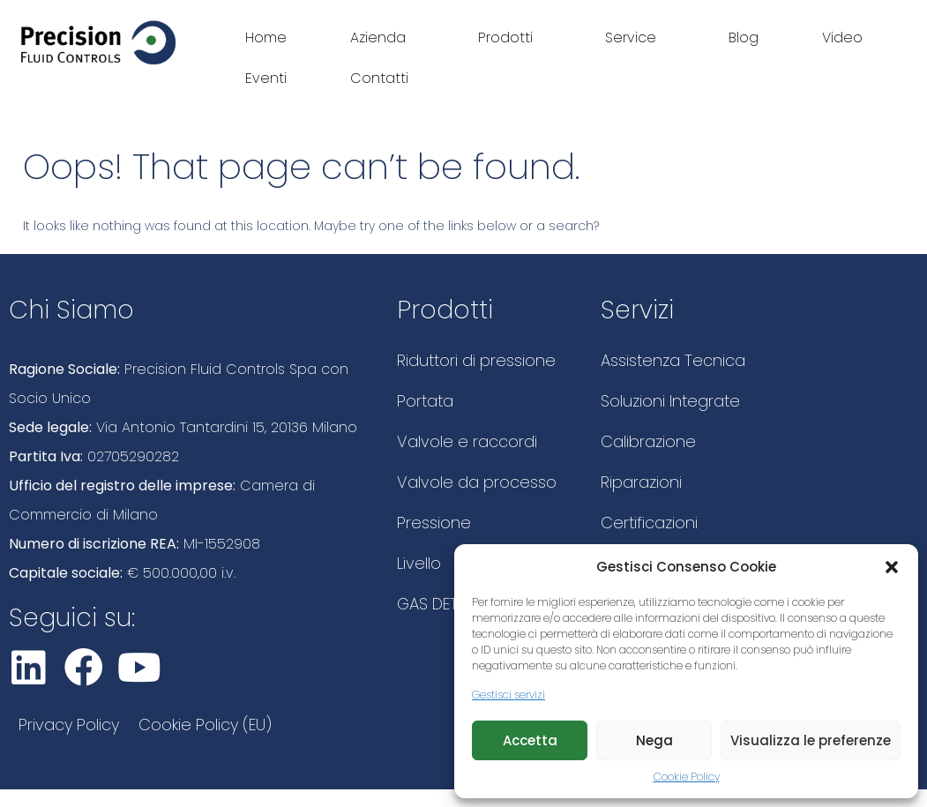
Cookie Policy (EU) (205, 725)
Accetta (530, 740)
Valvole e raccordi (467, 441)
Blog (744, 37)
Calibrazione (648, 441)
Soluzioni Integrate (670, 401)
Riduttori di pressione (476, 360)
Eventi (266, 78)
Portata (425, 401)
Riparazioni (641, 482)
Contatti (379, 78)
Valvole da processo (477, 482)
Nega (654, 740)
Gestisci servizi (508, 694)
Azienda (382, 37)
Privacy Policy (69, 725)
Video (842, 37)
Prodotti (510, 37)
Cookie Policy (687, 776)
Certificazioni (649, 523)
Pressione (434, 523)
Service (635, 37)
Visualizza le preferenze (810, 740)
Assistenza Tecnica (673, 360)
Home (266, 37)
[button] (892, 567)
